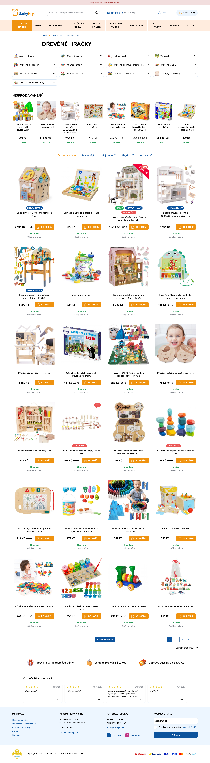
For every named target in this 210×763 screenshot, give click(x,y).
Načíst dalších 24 (105, 640)
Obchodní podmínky (21, 727)
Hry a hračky (57, 35)
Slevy (190, 25)
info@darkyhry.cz (116, 727)
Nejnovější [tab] (88, 155)
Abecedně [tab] (146, 155)
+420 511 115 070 (114, 12)
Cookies (16, 731)
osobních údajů (189, 727)
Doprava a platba (20, 720)
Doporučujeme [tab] (67, 155)
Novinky (175, 25)
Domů (44, 35)
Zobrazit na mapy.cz (68, 732)
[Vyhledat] (97, 13)
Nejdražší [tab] (128, 155)
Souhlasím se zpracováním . (177, 727)
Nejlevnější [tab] (108, 155)
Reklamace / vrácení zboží (24, 723)
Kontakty (16, 735)
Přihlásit (176, 735)
